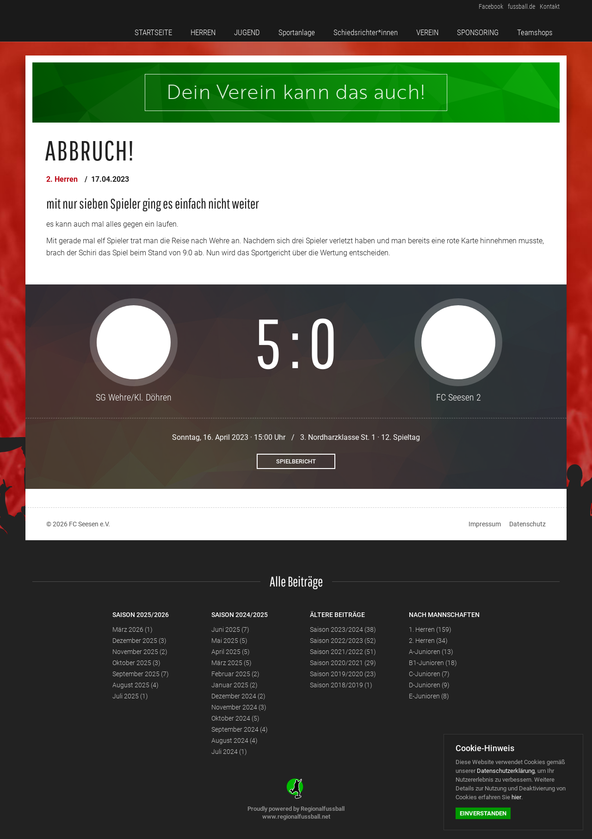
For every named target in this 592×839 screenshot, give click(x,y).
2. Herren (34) (428, 640)
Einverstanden (483, 813)
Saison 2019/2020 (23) (343, 674)
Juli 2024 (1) (229, 751)
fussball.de (517, 9)
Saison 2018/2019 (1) (341, 685)
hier (516, 797)
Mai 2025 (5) (229, 640)
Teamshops (537, 29)
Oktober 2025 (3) (136, 662)
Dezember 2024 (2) (238, 696)
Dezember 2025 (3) (139, 640)
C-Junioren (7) (429, 674)
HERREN (209, 29)
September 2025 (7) (140, 674)
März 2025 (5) (231, 662)
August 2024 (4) (234, 740)
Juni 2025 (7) (230, 629)
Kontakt (548, 9)
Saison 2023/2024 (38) (343, 629)
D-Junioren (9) (429, 685)
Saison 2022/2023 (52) (343, 640)
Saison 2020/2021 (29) (343, 662)
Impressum (485, 524)
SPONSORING (481, 29)
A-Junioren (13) (431, 651)
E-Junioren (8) (429, 696)
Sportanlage (299, 29)
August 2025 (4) (135, 685)
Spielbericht (296, 461)
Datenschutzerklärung (506, 770)
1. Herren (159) (430, 629)
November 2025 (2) (139, 651)
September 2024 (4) (239, 729)
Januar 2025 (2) (234, 685)
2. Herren (62, 179)
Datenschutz (527, 524)
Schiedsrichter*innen (369, 29)
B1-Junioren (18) (433, 662)
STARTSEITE (161, 29)
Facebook (483, 9)
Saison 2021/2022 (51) (343, 651)
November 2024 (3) (238, 707)
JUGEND (251, 29)
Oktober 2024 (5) (235, 718)
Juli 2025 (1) (130, 696)
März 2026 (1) (132, 629)
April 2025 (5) (230, 651)
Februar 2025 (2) (235, 674)
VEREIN (431, 29)
